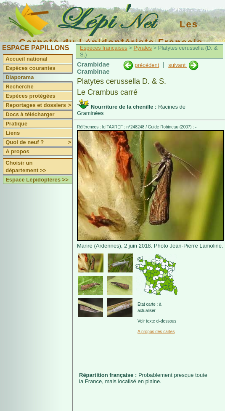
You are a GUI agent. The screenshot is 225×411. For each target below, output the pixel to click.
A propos (17, 151)
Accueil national (26, 59)
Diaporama (19, 77)
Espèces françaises (103, 48)
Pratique (16, 123)
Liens (12, 133)
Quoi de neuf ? (38, 142)
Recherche (19, 86)
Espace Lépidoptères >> (37, 179)
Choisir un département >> (25, 166)
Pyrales (143, 48)
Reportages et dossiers (38, 105)
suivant (177, 65)
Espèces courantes (30, 68)
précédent (147, 65)
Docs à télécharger (29, 114)
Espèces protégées (30, 96)
